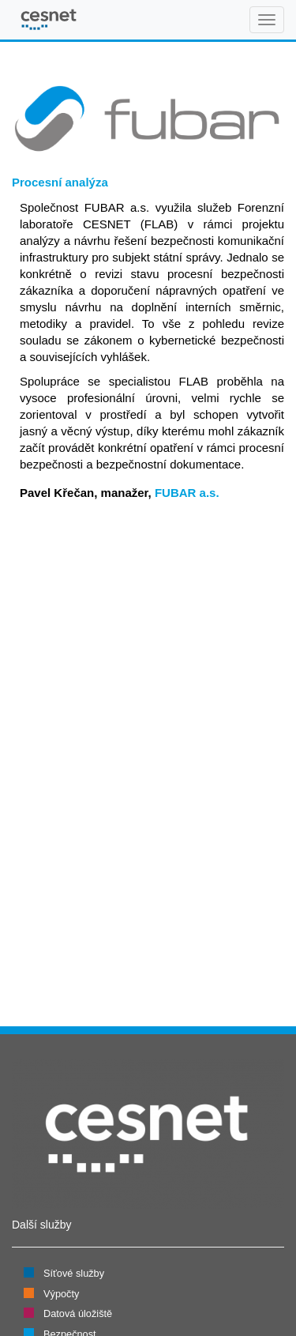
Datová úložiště (77, 1313)
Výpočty (61, 1294)
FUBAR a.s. (187, 492)
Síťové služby (73, 1273)
